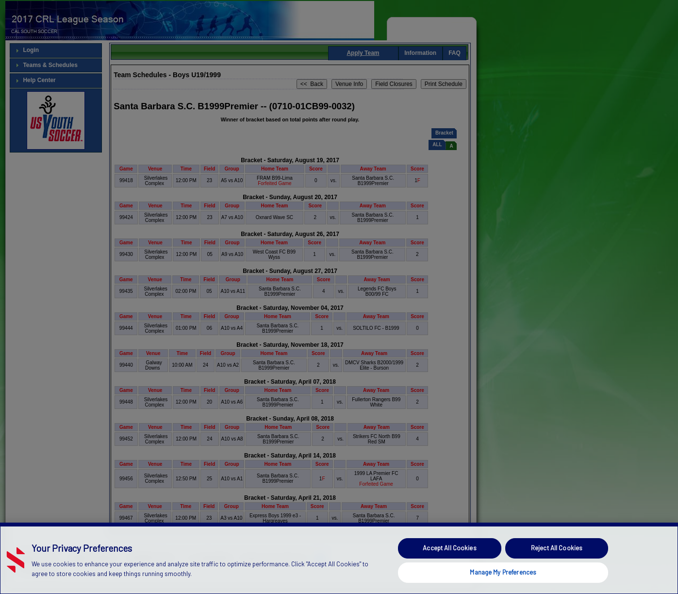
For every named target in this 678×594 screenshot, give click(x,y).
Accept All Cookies (449, 567)
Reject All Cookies (556, 567)
